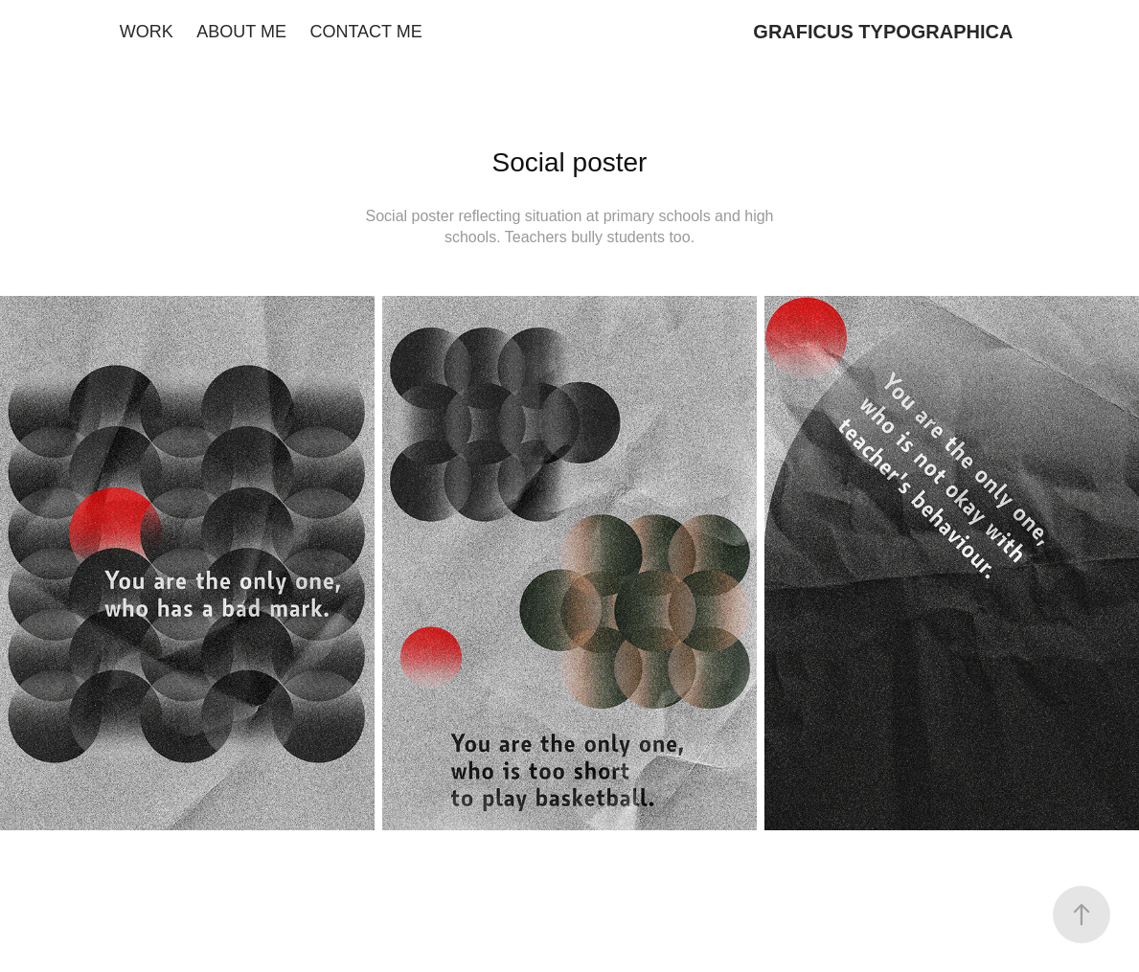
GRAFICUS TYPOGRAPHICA (883, 31)
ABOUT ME (241, 31)
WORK (146, 31)
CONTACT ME (365, 31)
